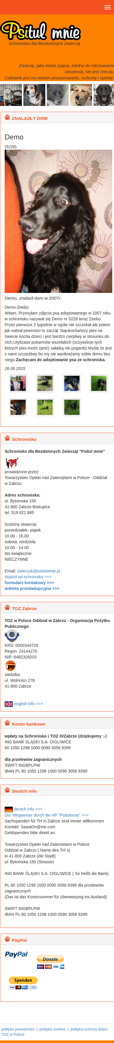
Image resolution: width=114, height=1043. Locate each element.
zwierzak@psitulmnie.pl (38, 571)
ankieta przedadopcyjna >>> (32, 588)
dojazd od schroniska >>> (28, 576)
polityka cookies (52, 1029)
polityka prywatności (17, 1029)
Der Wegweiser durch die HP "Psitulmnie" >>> (47, 815)
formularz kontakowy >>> (29, 582)
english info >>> (24, 703)
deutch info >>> (23, 809)
